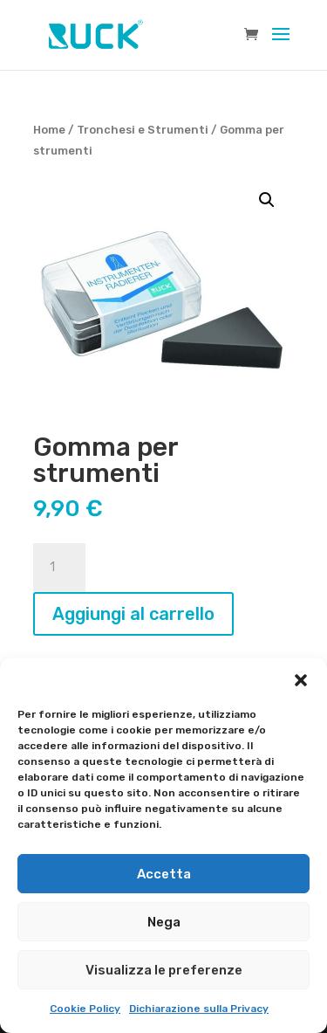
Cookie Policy (85, 1008)
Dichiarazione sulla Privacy (199, 1008)
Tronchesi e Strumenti (142, 129)
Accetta (164, 874)
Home (49, 129)
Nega (164, 922)
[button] (301, 680)
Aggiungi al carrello (133, 613)
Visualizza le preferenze (163, 970)
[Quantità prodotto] (59, 567)
